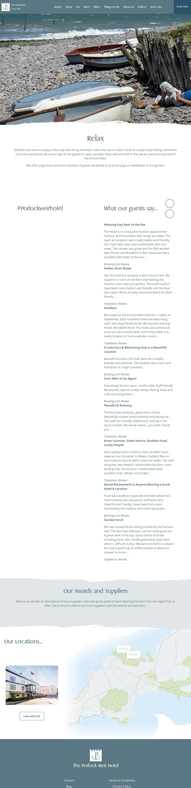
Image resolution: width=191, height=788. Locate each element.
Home (58, 7)
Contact (69, 780)
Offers (96, 7)
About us (128, 7)
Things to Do (111, 7)
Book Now (182, 6)
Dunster (134, 654)
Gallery (142, 7)
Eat (78, 7)
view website (31, 716)
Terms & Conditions (122, 780)
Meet (86, 7)
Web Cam (156, 7)
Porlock (124, 648)
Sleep (68, 7)
